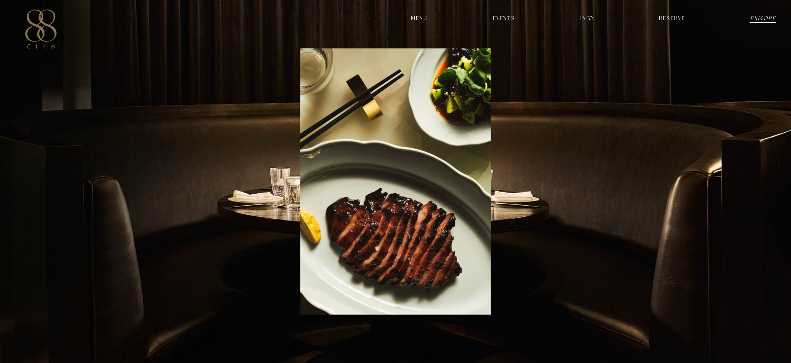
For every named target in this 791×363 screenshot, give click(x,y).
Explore (763, 18)
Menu (419, 18)
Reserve (672, 18)
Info (587, 18)
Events (504, 18)
